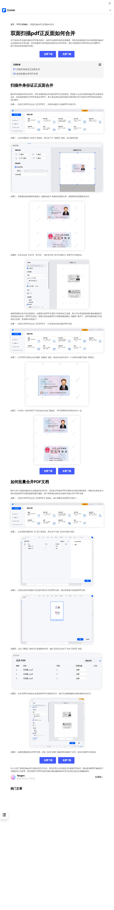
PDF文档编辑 (22, 24)
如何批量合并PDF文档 (27, 73)
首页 (12, 24)
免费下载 (48, 54)
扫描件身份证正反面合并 (28, 69)
